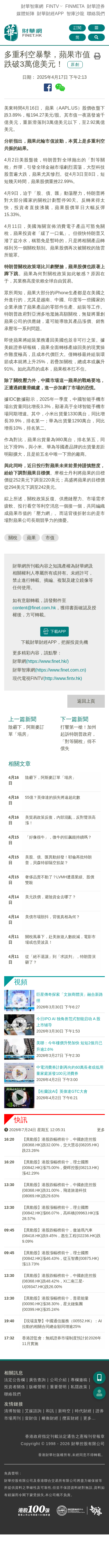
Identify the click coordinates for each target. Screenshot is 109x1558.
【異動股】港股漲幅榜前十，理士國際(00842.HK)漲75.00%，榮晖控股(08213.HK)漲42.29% (60, 1167)
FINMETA (74, 6)
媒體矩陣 (25, 13)
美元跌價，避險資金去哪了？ (50, 897)
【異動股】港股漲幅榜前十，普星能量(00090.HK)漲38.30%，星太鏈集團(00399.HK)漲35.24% (55, 1304)
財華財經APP (50, 13)
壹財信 (31, 1418)
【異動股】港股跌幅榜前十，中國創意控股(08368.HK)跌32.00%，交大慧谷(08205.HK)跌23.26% (60, 1145)
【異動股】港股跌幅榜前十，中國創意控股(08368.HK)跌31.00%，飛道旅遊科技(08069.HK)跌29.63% (59, 1190)
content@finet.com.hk (34, 607)
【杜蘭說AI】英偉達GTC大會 (61, 1091)
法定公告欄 (14, 1380)
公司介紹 (58, 1380)
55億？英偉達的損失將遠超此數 (52, 797)
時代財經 (83, 1411)
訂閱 (77, 28)
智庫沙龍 (75, 13)
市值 (50, 537)
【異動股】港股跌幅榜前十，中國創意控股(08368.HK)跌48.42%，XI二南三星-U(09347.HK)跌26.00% (59, 1281)
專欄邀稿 (79, 1380)
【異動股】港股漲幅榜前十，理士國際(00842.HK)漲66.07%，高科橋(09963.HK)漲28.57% (60, 1213)
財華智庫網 (32, 6)
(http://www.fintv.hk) (62, 678)
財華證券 (96, 6)
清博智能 (12, 1411)
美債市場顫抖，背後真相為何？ (52, 917)
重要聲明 (58, 1387)
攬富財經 (70, 1418)
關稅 (12, 537)
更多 (101, 1130)
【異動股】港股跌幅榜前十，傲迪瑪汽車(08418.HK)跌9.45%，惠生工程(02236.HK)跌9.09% (61, 1236)
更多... (89, 1418)
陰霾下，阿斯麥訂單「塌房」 (50, 777)
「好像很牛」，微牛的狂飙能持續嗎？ (58, 837)
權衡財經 (50, 1418)
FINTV (52, 6)
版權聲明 (37, 1387)
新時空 (64, 1411)
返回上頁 (86, 701)
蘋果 (31, 537)
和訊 (50, 1411)
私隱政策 (79, 1387)
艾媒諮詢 (33, 1411)
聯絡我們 (96, 13)
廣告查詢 (37, 1380)
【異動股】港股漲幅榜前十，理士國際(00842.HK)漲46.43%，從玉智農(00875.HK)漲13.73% (60, 1258)
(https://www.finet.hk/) (47, 661)
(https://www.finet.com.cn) (60, 670)
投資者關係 (14, 1387)
